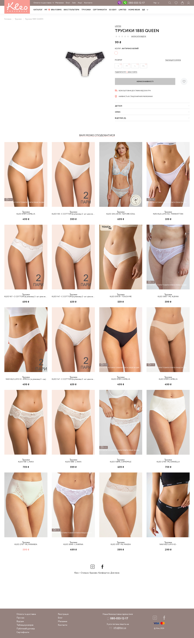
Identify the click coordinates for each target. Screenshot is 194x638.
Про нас (20, 617)
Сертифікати (100, 9)
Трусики (86, 9)
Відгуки (20, 621)
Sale (74, 2)
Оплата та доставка (42, 2)
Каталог (38, 9)
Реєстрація (63, 614)
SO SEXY (113, 9)
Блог (68, 2)
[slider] (122, 36)
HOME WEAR (134, 9)
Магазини (59, 2)
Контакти (88, 2)
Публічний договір (26, 628)
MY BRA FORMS (53, 9)
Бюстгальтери (71, 9)
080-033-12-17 (137, 3)
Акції (80, 2)
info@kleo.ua (119, 628)
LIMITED (122, 9)
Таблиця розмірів (25, 625)
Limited (118, 26)
